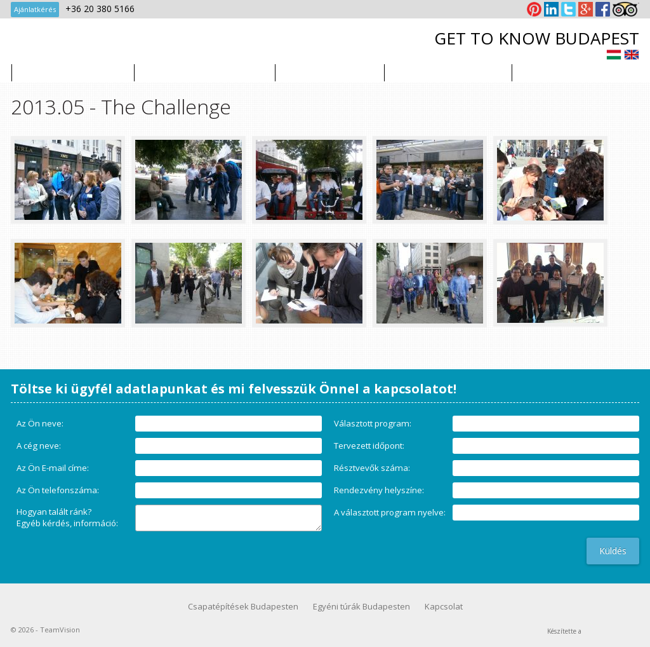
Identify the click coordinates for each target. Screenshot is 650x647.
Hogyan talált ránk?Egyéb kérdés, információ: (67, 517)
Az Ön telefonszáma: (58, 490)
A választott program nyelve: (390, 512)
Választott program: (372, 423)
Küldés (613, 551)
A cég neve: (39, 445)
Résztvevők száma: (372, 467)
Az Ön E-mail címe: (53, 467)
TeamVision (86, 44)
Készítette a (564, 630)
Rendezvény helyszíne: (379, 490)
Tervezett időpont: (369, 445)
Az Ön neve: (40, 423)
